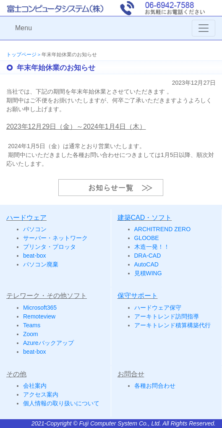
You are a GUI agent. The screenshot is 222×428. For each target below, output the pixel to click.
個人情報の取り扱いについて (61, 403)
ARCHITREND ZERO (162, 229)
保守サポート (138, 295)
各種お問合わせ (154, 385)
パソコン (35, 229)
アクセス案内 (40, 394)
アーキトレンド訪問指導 (166, 316)
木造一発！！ (152, 246)
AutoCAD (146, 264)
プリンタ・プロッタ (49, 246)
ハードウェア (26, 217)
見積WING (148, 273)
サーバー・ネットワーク (55, 238)
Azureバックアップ (48, 342)
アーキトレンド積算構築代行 (172, 325)
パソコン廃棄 (40, 264)
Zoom (30, 334)
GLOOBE (146, 238)
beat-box (34, 255)
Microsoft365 (40, 307)
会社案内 (35, 385)
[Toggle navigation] (203, 28)
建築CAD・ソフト (145, 217)
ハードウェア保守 (157, 307)
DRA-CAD (147, 255)
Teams (31, 325)
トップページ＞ (24, 54)
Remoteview (39, 316)
